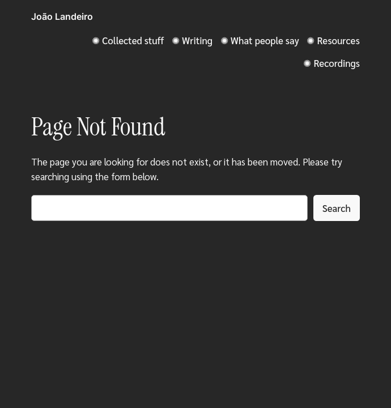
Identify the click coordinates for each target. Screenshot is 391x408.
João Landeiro (62, 16)
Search (336, 208)
